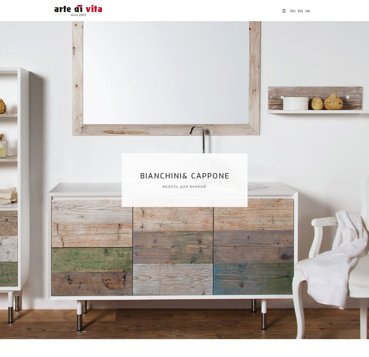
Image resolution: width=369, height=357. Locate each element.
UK (307, 11)
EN (300, 11)
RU (293, 11)
